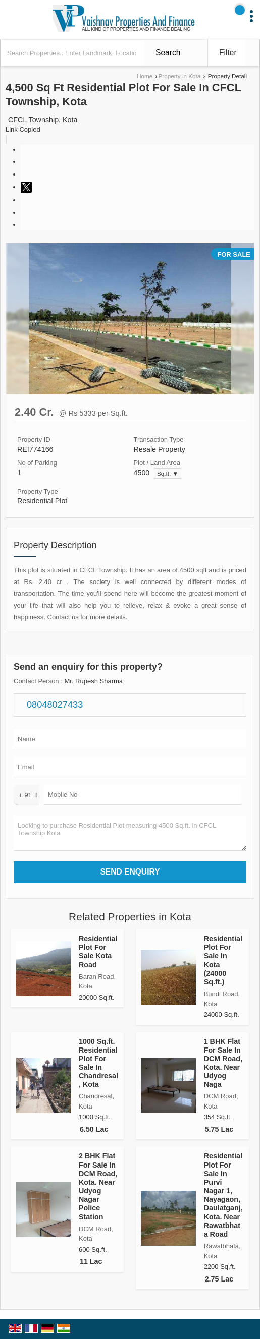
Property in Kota (179, 76)
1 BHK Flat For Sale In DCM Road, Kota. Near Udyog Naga (223, 1063)
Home (144, 76)
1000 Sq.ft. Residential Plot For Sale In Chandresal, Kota (98, 1063)
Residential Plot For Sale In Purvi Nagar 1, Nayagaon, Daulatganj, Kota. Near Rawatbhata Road (223, 1195)
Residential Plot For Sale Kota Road (98, 951)
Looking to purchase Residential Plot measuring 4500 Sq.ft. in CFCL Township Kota (130, 833)
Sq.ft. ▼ (167, 473)
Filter (228, 52)
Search (167, 52)
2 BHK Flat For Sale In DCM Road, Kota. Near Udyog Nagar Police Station (98, 1186)
